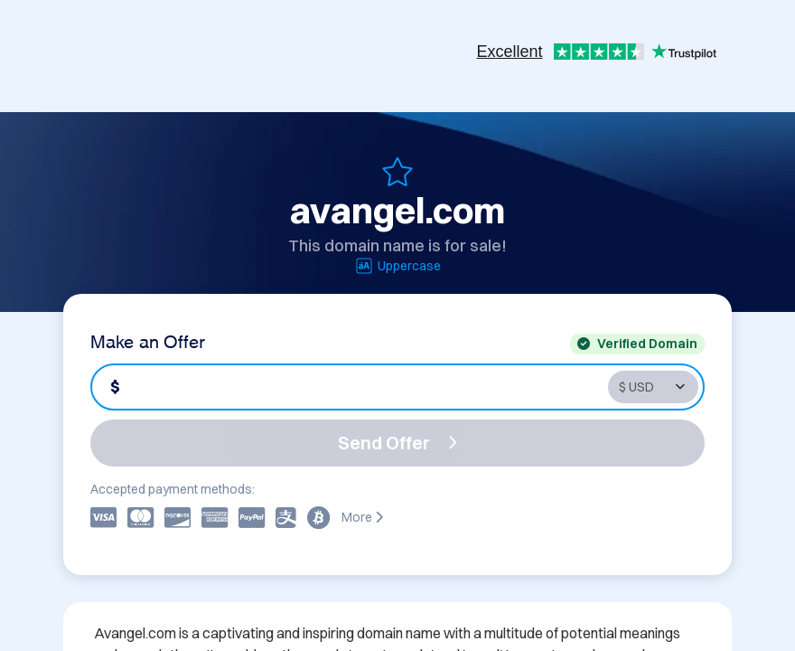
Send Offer (397, 442)
